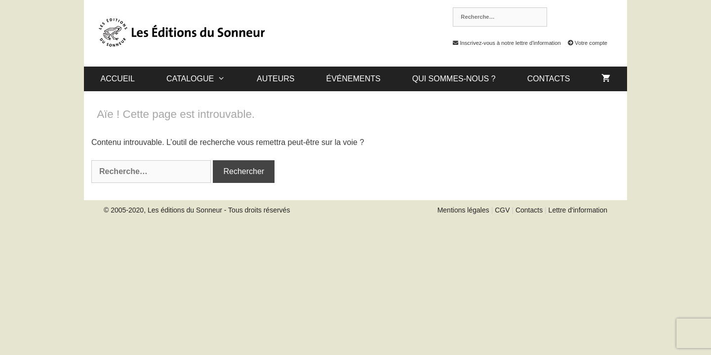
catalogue (203, 79)
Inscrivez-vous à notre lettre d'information (504, 43)
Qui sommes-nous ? (454, 78)
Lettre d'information (578, 210)
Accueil (118, 78)
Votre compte (584, 43)
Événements (353, 78)
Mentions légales (463, 210)
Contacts (548, 78)
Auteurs (275, 78)
